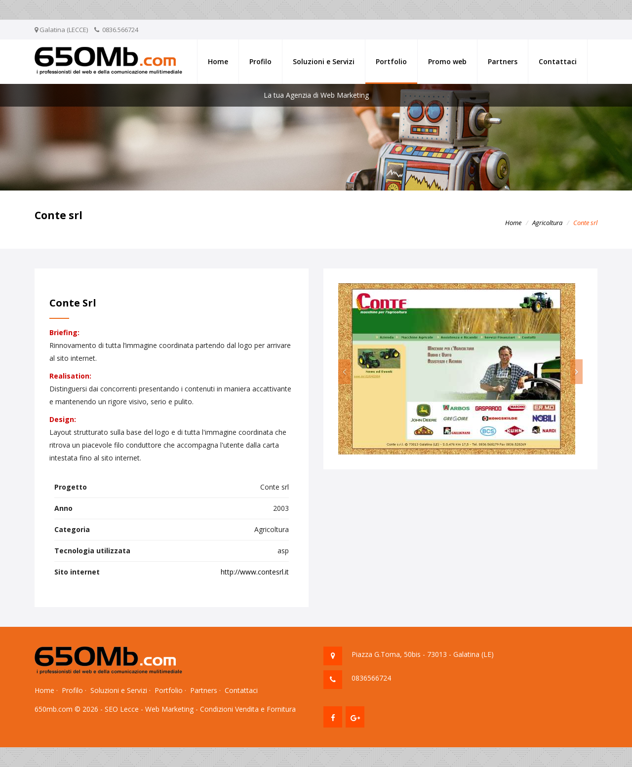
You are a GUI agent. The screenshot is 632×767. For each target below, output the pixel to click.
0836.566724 (120, 29)
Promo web (447, 61)
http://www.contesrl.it (255, 571)
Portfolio (391, 61)
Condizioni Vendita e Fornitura (248, 709)
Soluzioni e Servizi (324, 61)
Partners (502, 61)
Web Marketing (169, 709)
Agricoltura (547, 222)
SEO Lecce (122, 709)
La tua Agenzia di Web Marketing (316, 95)
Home (218, 61)
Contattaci (558, 61)
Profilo (260, 61)
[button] (344, 371)
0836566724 (371, 678)
